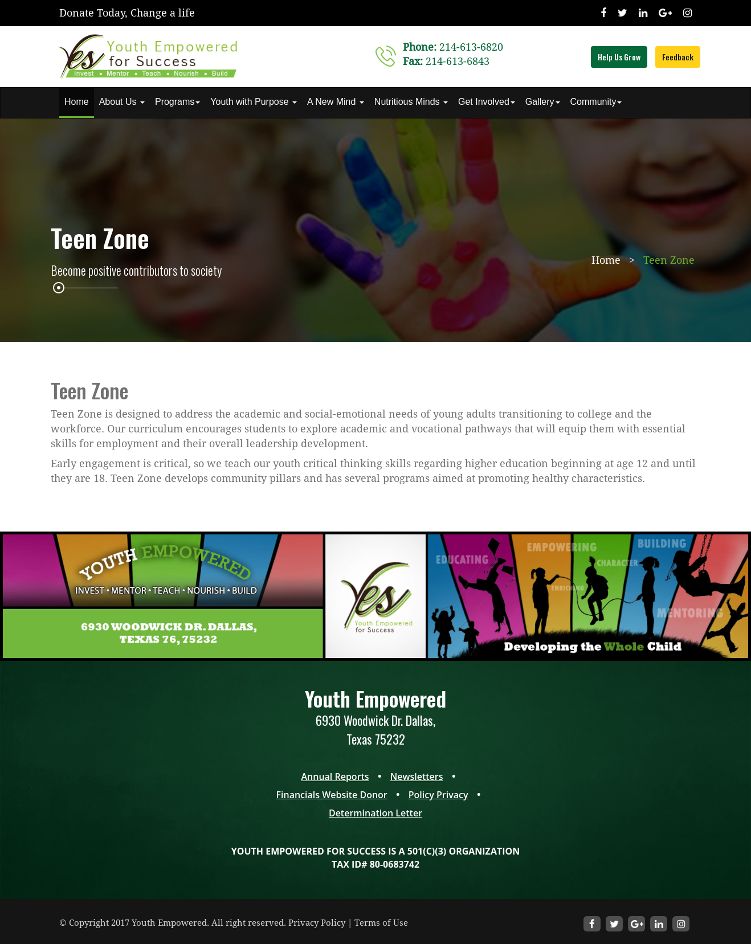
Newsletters (416, 776)
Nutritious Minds (411, 102)
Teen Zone (669, 260)
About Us (122, 102)
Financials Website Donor (331, 794)
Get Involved (486, 102)
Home (76, 102)
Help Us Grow (619, 57)
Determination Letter (375, 813)
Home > (614, 260)
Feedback (677, 57)
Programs (177, 102)
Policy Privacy (438, 794)
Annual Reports (335, 776)
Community (596, 102)
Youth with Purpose (253, 102)
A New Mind (335, 102)
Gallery (542, 102)
